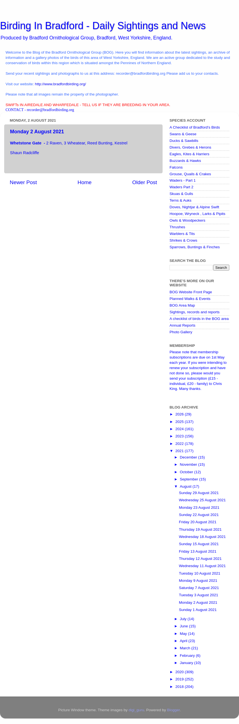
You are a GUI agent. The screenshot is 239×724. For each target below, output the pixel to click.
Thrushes (177, 227)
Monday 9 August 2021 (198, 580)
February (188, 655)
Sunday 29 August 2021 (199, 493)
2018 (180, 687)
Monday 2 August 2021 (198, 602)
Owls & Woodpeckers (187, 220)
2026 (180, 414)
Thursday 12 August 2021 (200, 559)
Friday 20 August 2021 (197, 522)
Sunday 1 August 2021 (198, 610)
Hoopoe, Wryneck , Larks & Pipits (197, 214)
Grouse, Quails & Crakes (190, 174)
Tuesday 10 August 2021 (199, 573)
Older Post (144, 182)
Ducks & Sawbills (184, 141)
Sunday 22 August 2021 (199, 515)
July (184, 619)
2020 (180, 672)
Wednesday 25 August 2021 (202, 500)
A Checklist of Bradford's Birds (195, 127)
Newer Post (23, 182)
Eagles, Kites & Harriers (189, 154)
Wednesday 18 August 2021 (202, 537)
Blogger (173, 710)
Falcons (176, 167)
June (184, 626)
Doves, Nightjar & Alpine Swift (194, 207)
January (187, 663)
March (185, 648)
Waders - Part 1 (183, 180)
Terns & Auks (180, 200)
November (189, 464)
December (189, 457)
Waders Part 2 (181, 187)
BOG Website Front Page (191, 292)
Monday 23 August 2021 (199, 507)
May (184, 634)
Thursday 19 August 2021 (200, 529)
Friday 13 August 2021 (197, 551)
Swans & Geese (183, 134)
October (187, 472)
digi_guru (136, 710)
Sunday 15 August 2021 (199, 544)
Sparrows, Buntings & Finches (195, 247)
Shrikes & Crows (183, 240)
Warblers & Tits (182, 234)
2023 (180, 436)
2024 (180, 429)
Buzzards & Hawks (185, 161)
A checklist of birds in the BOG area (199, 319)
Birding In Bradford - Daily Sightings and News (103, 25)
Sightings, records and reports (195, 312)
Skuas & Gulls (181, 194)
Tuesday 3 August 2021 (198, 595)
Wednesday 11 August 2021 (202, 566)
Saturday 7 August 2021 (199, 588)
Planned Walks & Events (190, 299)
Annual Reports (182, 325)
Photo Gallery (181, 332)
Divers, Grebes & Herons (190, 147)
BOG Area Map (182, 305)
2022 (180, 444)
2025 (180, 422)
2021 (180, 451)
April (184, 641)
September (189, 479)
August (186, 486)
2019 (180, 679)
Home (84, 182)
